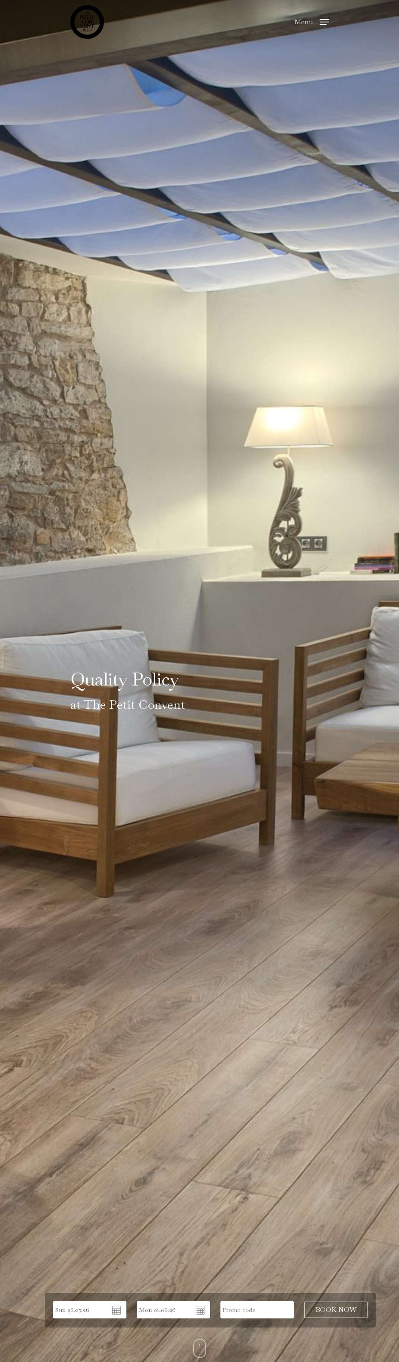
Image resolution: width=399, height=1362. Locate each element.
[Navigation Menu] (312, 21)
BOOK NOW (336, 1309)
